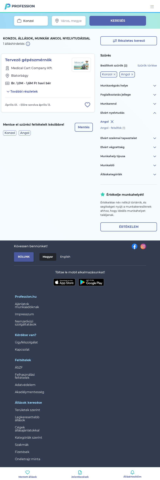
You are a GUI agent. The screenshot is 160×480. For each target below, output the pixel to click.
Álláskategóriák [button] (128, 174)
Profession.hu (23, 6)
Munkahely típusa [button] (128, 156)
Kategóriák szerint (28, 437)
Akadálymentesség (29, 392)
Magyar (48, 256)
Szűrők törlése (147, 65)
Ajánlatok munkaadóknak (27, 305)
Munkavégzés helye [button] (128, 85)
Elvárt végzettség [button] (128, 147)
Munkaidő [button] (128, 165)
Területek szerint (27, 410)
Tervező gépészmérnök (28, 60)
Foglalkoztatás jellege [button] (128, 95)
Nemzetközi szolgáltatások (25, 323)
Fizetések (22, 452)
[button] (108, 74)
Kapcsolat (22, 349)
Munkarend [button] (128, 104)
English (65, 256)
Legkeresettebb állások (27, 418)
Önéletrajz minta (27, 459)
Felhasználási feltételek (25, 376)
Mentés (83, 127)
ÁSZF (19, 367)
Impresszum (24, 314)
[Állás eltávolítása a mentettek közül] (87, 105)
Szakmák (22, 445)
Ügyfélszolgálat (26, 342)
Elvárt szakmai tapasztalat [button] (128, 138)
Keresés (118, 20)
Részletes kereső (129, 41)
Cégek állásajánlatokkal (27, 429)
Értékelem (128, 227)
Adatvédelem (25, 385)
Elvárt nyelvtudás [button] (128, 113)
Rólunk (24, 256)
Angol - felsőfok (112, 128)
